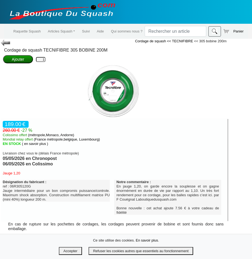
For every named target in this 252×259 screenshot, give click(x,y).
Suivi (86, 31)
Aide (100, 31)
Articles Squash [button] (60, 31)
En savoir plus (147, 240)
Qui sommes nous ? (126, 31)
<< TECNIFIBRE (180, 41)
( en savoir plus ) (35, 144)
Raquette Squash (27, 31)
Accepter (70, 251)
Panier (234, 31)
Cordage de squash (151, 41)
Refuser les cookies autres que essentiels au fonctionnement (141, 251)
